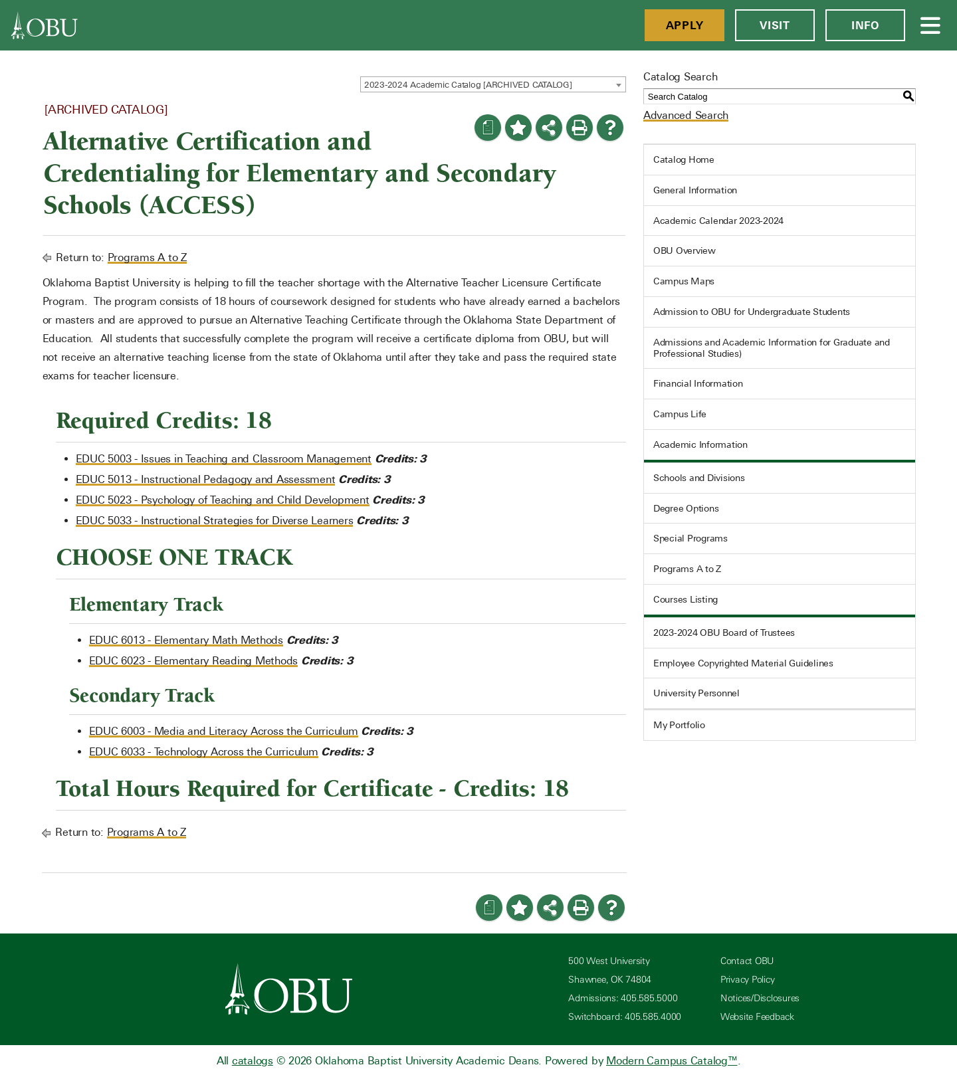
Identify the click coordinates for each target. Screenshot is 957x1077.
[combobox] (493, 84)
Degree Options (686, 508)
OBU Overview (684, 250)
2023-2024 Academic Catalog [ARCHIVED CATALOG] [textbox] (468, 85)
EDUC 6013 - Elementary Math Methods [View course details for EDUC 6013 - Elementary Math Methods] (186, 640)
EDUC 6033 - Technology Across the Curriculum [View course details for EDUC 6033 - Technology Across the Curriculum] (203, 751)
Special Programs (690, 538)
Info (865, 25)
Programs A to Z (147, 257)
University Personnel (696, 693)
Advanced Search (685, 115)
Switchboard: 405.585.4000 (624, 1017)
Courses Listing (685, 599)
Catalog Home (683, 159)
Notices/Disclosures (759, 998)
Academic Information (700, 444)
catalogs (252, 1060)
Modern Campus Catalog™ (672, 1060)
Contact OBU (747, 961)
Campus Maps (683, 281)
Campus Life (679, 414)
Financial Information (698, 383)
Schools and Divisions (699, 477)
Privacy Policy (747, 979)
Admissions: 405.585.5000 (622, 998)
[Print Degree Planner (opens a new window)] (488, 127)
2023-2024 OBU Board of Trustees (724, 632)
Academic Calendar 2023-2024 (718, 220)
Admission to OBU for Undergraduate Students (751, 311)
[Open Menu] (931, 25)
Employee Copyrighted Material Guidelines (743, 663)
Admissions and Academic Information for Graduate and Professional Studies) (771, 348)
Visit (775, 25)
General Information (695, 190)
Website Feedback (757, 1017)
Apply (685, 25)
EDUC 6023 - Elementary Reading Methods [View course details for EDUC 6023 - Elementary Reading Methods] (193, 660)
